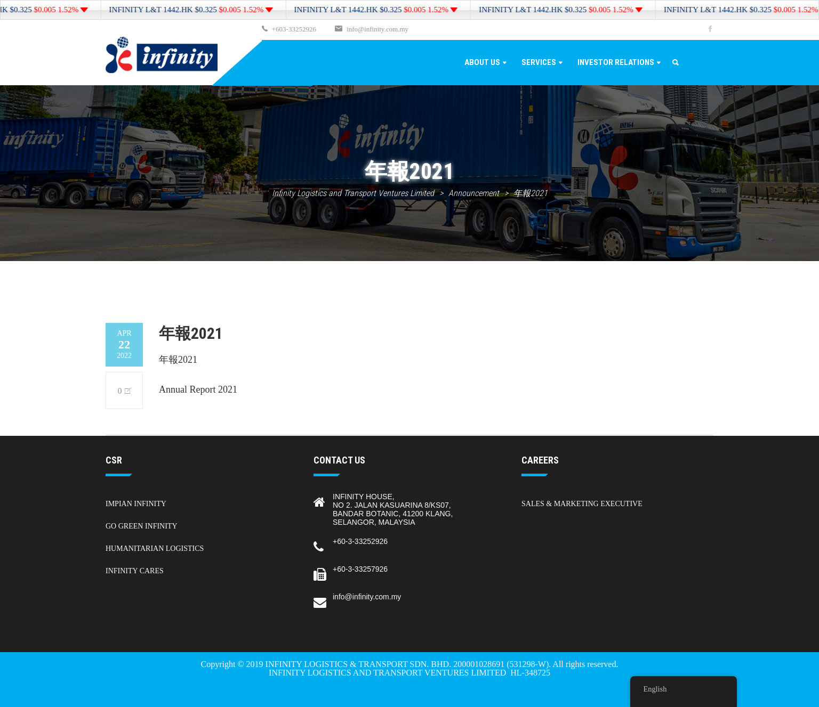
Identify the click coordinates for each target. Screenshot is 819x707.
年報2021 (178, 359)
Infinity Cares (135, 571)
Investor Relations (615, 62)
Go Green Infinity (142, 526)
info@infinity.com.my (377, 29)
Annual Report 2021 (198, 389)
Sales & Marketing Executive (582, 504)
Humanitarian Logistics (155, 548)
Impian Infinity (136, 504)
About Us (482, 62)
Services (538, 62)
